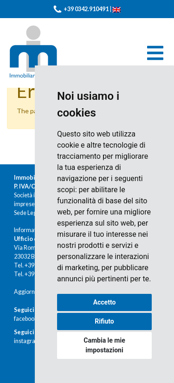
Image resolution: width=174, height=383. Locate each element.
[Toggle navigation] (155, 53)
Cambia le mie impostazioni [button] (104, 345)
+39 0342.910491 (86, 9)
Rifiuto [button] (104, 321)
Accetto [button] (104, 302)
